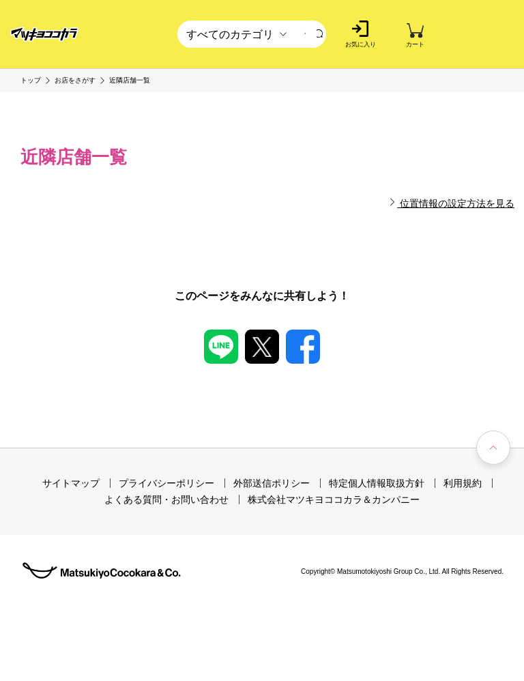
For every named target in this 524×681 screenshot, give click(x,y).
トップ (30, 80)
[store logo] (44, 34)
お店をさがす (75, 80)
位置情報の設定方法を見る (451, 203)
